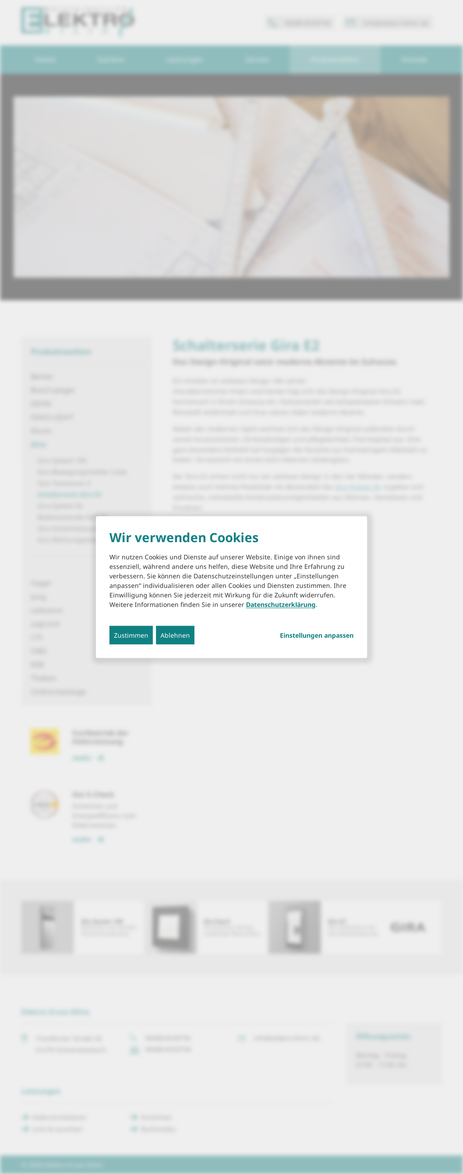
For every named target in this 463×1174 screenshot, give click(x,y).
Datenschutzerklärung (281, 604)
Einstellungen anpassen (317, 635)
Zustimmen (131, 634)
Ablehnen (175, 634)
